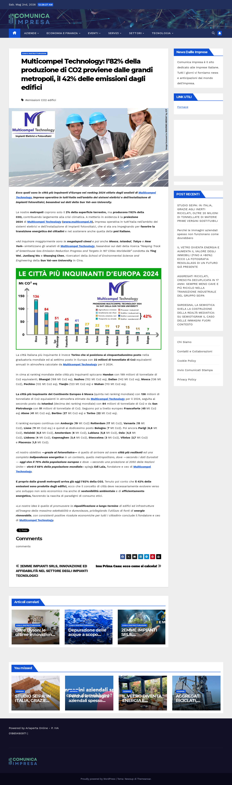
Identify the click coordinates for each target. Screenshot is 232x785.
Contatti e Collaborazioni (194, 351)
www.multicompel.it (77, 221)
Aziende (30, 33)
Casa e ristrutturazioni (34, 53)
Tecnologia (162, 33)
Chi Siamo (184, 342)
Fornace (182, 107)
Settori (135, 33)
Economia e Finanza (63, 33)
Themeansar (144, 779)
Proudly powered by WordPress (98, 779)
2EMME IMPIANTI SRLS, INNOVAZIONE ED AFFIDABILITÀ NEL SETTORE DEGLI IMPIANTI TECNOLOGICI (52, 571)
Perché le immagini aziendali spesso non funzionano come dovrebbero (198, 234)
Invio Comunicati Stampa (195, 370)
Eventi (93, 33)
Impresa (74, 691)
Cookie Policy (186, 360)
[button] (213, 33)
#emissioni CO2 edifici (40, 100)
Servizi (114, 33)
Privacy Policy (186, 379)
